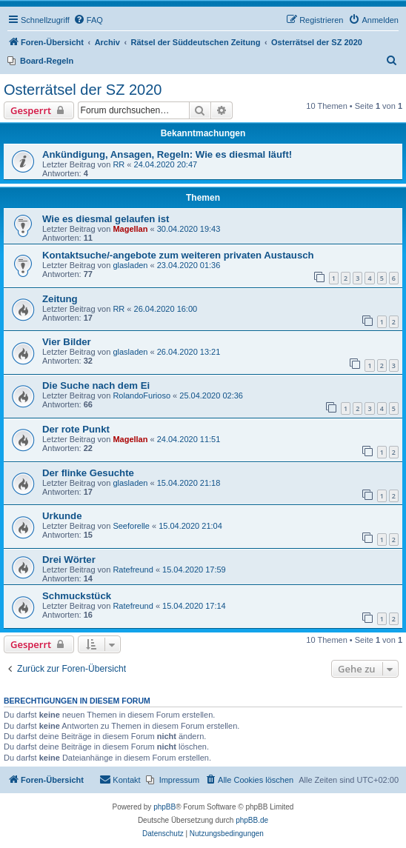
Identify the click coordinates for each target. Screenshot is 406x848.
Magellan (130, 228)
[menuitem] (88, 20)
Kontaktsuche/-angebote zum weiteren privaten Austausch (178, 255)
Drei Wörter (69, 559)
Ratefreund (133, 569)
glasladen (130, 265)
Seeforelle (131, 525)
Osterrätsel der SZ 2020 (83, 89)
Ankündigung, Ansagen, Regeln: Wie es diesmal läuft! (167, 154)
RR (118, 164)
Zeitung (60, 298)
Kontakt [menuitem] (119, 779)
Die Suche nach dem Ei (96, 385)
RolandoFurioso (141, 395)
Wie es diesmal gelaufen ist (105, 218)
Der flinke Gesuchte (88, 472)
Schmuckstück (76, 595)
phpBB (164, 807)
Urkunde (62, 515)
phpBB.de (252, 820)
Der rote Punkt (76, 429)
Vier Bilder (66, 341)
